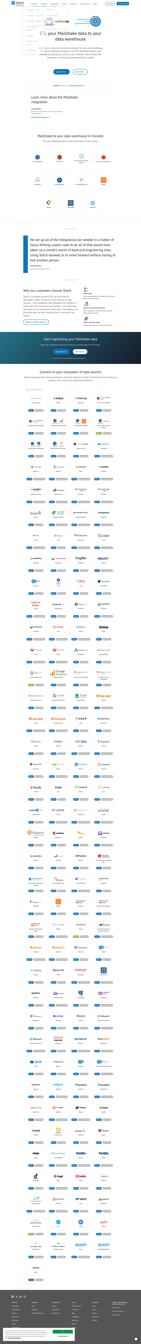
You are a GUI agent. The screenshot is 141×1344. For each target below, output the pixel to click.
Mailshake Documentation (40, 117)
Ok (63, 1331)
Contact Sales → (80, 72)
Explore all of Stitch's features (36, 322)
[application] (136, 1339)
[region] (39, 1334)
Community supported (77, 86)
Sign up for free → (61, 72)
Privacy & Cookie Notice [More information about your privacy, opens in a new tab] (14, 1338)
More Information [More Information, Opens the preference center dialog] (62, 1336)
